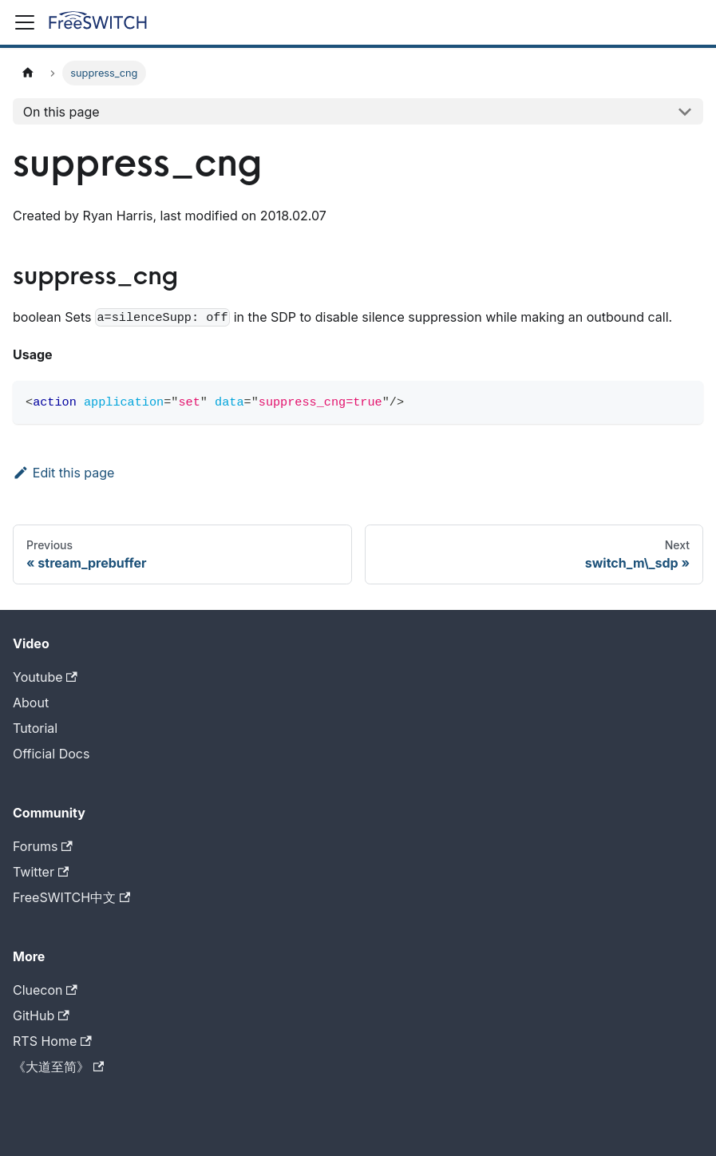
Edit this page (63, 473)
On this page (61, 112)
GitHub (41, 1015)
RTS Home (52, 1041)
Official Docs (51, 754)
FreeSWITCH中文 (71, 897)
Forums (43, 846)
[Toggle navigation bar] (25, 22)
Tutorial (35, 728)
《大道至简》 (58, 1067)
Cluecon (45, 990)
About (31, 703)
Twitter (41, 872)
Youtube (45, 677)
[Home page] (28, 73)
